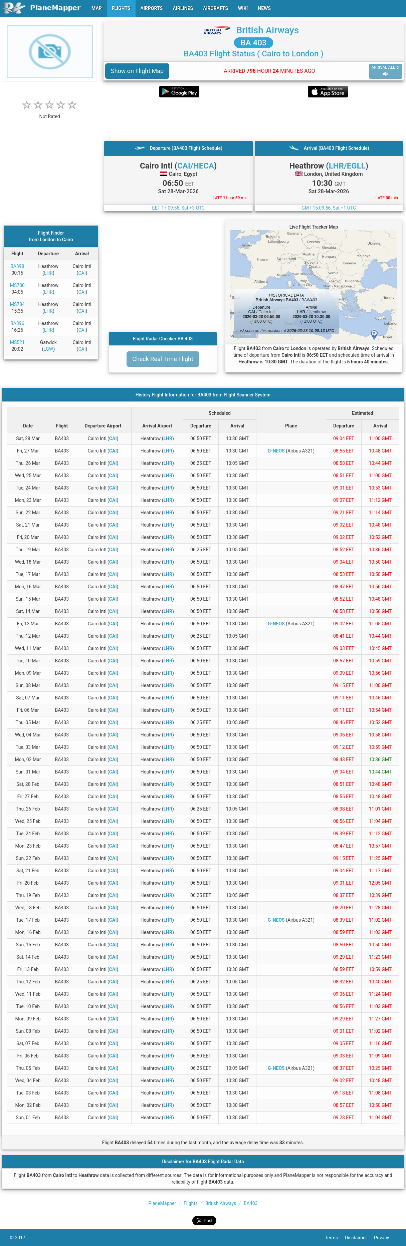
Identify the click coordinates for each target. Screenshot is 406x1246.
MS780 (17, 285)
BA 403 (254, 42)
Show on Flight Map (137, 70)
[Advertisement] (253, 119)
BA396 (17, 323)
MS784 (17, 304)
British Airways (267, 30)
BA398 (17, 266)
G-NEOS (276, 450)
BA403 (250, 1203)
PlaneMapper (162, 1203)
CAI (81, 273)
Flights (191, 1203)
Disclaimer (359, 1237)
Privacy (385, 1237)
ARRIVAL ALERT (385, 71)
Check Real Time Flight (162, 358)
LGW (48, 349)
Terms (335, 1237)
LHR (48, 273)
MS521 (17, 342)
